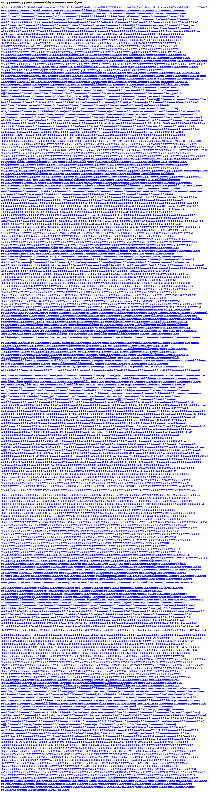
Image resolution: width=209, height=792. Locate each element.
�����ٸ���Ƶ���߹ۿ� (16, 227)
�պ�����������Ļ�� (125, 778)
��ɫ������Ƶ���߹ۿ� (173, 218)
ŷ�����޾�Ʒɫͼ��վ (128, 582)
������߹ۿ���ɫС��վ (115, 87)
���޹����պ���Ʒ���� (110, 525)
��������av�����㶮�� (98, 408)
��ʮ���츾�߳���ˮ (64, 102)
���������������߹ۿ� (115, 694)
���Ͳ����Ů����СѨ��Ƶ (18, 171)
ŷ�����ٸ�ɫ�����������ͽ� (83, 736)
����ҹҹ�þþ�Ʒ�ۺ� (105, 265)
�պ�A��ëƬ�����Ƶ (51, 587)
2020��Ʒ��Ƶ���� (58, 644)
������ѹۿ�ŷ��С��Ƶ (107, 370)
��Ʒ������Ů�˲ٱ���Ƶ (48, 105)
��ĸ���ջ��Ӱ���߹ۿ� (128, 602)
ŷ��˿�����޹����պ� (170, 384)
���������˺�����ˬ (167, 171)
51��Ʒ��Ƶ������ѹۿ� (121, 682)
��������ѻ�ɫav (59, 188)
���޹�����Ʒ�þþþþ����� (83, 292)
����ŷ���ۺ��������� (84, 587)
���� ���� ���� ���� (173, 277)
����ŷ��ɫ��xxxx (28, 561)
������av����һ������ (92, 411)
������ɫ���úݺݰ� (144, 709)
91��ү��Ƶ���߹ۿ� (149, 783)
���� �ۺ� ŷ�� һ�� (155, 283)
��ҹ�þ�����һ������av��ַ (167, 671)
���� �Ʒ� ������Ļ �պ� (150, 346)
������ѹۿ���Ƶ (134, 49)
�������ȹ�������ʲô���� (59, 84)
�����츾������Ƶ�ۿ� (124, 540)
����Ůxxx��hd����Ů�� (171, 354)
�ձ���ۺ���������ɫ (162, 247)
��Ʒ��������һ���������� (174, 114)
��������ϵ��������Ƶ (174, 614)
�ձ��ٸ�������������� (81, 342)
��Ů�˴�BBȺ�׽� (159, 271)
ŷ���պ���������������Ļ (144, 64)
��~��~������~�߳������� (174, 126)
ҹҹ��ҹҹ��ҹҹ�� (87, 120)
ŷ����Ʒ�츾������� (44, 718)
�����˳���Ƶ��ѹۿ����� (55, 141)
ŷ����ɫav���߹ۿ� (128, 357)
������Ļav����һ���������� (66, 709)
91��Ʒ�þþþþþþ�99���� (66, 593)
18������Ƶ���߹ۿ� (85, 191)
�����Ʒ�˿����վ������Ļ (118, 46)
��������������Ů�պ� (63, 378)
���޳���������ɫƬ (169, 360)
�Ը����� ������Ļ (109, 150)
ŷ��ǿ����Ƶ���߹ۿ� (110, 384)
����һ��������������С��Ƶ (155, 685)
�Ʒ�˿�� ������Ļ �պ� (49, 384)
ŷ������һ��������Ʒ (86, 590)
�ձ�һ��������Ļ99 (155, 221)
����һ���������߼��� (61, 271)
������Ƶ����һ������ (19, 650)
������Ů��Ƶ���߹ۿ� (16, 105)
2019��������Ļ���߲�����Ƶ (104, 78)
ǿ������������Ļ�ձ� (80, 197)
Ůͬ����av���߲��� (48, 236)
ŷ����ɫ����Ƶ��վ (135, 450)
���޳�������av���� (100, 209)
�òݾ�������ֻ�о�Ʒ (143, 381)
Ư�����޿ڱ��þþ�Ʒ (78, 561)
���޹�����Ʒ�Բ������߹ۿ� (20, 60)
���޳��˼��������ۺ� (6, 245)
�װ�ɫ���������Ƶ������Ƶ (146, 546)
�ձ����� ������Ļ (170, 656)
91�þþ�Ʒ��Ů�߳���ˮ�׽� (59, 656)
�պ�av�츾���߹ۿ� (67, 420)
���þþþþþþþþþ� (10, 34)
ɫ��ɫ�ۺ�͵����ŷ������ (181, 159)
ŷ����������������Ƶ (124, 60)
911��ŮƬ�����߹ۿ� (157, 197)
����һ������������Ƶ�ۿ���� (166, 318)
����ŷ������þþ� (144, 268)
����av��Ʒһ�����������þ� (23, 16)
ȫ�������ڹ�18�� (116, 495)
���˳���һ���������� (19, 534)
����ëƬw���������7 (144, 81)
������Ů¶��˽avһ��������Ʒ (22, 408)
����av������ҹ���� (54, 123)
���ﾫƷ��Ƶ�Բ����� (139, 150)
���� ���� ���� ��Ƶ (82, 662)
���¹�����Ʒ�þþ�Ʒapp (61, 602)
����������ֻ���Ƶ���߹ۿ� (119, 99)
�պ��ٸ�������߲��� (66, 465)
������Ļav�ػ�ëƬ (13, 135)
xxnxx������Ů (182, 501)
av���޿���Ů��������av (87, 60)
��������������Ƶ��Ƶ (93, 52)
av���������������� (174, 578)
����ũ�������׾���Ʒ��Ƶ (135, 605)
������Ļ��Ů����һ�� (40, 221)
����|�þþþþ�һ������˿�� (126, 772)
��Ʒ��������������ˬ (158, 691)
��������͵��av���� (164, 188)
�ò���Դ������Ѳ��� (139, 617)
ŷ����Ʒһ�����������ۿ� (57, 203)
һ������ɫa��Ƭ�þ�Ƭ (60, 52)
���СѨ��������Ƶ (15, 218)
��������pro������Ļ (18, 253)
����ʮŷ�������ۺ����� (159, 531)
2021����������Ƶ (139, 78)
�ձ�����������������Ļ (21, 274)
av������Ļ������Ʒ (76, 165)
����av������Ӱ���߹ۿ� (19, 182)
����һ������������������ (183, 268)
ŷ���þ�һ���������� (17, 90)
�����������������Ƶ (20, 191)
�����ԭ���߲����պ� (94, 250)
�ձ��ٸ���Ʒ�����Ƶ (34, 34)
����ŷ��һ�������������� (23, 736)
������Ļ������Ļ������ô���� (122, 474)
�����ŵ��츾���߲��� (66, 546)
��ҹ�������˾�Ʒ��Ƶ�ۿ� (24, 706)
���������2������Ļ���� (124, 147)
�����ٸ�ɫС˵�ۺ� (121, 751)
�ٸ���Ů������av (159, 304)
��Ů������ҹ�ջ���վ (49, 292)
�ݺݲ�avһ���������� (94, 623)
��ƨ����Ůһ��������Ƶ (163, 90)
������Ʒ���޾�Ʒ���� (129, 13)
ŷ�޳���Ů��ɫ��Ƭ (138, 405)
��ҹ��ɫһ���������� (172, 390)
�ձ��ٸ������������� (177, 751)
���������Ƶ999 (135, 480)
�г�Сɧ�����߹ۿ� (12, 582)
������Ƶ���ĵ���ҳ (132, 188)
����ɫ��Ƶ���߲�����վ (76, 10)
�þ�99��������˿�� (110, 247)
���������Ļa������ (105, 617)
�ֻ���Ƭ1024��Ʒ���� (175, 84)
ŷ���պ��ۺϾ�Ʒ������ (65, 70)
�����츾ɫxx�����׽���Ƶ (117, 324)
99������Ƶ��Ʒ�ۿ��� (75, 209)
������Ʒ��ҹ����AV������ (23, 52)
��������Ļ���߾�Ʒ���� (114, 742)
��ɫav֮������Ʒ (46, 78)
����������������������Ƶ (165, 754)
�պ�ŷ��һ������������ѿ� (160, 40)
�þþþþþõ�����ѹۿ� (56, 590)
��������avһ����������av (78, 304)
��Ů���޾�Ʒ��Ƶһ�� (174, 81)
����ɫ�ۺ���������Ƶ (50, 414)
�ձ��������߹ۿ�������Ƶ (63, 144)
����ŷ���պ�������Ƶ (48, 662)
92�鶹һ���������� (151, 534)
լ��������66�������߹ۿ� (141, 378)
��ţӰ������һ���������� (136, 312)
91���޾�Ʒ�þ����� (171, 10)
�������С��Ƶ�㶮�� (95, 22)
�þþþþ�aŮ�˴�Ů (57, 283)
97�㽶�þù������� (101, 215)
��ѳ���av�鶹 (98, 206)
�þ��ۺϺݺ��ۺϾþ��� (111, 171)
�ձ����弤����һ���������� (141, 528)
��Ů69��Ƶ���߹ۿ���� (89, 108)
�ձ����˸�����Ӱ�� (183, 242)
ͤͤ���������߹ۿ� (109, 727)
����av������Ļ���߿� (61, 408)
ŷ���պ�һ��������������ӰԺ (52, 40)
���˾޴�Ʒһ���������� (122, 182)
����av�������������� (63, 274)
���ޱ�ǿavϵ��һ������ (180, 197)
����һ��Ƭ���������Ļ (132, 165)
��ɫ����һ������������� (139, 209)
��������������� (170, 135)
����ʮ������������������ (171, 769)
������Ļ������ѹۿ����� (21, 144)
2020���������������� (55, 31)
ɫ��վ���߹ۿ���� (142, 277)
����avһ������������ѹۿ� (130, 96)
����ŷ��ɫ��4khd (49, 171)
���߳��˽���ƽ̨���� (55, 132)
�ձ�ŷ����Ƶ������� (16, 111)
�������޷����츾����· (18, 165)
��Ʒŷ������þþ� (93, 366)
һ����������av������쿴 (123, 438)
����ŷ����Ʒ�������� (85, 504)
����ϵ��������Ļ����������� (166, 182)
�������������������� (104, 242)
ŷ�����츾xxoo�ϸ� (87, 315)
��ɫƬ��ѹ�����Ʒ (185, 22)
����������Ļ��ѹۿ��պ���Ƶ (23, 644)
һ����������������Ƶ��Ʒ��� (25, 546)
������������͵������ (131, 52)
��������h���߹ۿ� (49, 168)
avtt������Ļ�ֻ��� (86, 456)
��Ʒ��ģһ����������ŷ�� (95, 262)
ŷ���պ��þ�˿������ (57, 66)
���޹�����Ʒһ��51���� (17, 277)
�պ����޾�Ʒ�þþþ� (13, 37)
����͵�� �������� (106, 159)
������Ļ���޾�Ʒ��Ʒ (80, 75)
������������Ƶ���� (18, 566)
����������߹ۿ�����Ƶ (89, 772)
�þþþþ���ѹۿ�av (103, 138)
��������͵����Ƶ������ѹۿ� (110, 286)
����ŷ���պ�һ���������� (47, 135)
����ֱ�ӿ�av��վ (97, 161)
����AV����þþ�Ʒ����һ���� (157, 168)
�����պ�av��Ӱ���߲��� (157, 558)
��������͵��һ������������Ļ (134, 259)
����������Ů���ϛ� (73, 280)
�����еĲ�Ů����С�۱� (133, 271)
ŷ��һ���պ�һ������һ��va (20, 132)
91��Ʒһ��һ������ (98, 54)
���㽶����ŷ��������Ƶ (19, 721)
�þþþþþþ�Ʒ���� (42, 393)
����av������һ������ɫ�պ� (149, 31)
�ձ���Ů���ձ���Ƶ (14, 120)
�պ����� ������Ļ (57, 712)
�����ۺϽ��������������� (84, 490)
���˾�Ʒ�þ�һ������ (36, 626)
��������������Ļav (17, 501)
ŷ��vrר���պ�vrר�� (33, 477)
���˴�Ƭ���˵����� (15, 156)
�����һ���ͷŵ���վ (76, 194)
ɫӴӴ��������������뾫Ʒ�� (85, 93)
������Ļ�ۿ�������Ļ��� (166, 13)
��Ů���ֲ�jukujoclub (66, 96)
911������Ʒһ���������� (21, 474)
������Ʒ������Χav (42, 668)
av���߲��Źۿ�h (152, 315)
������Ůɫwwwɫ (165, 150)
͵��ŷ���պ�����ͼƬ (156, 105)
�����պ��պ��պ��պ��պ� (53, 179)
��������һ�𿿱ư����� (98, 593)
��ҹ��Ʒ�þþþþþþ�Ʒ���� (55, 739)
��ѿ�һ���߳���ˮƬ (77, 381)
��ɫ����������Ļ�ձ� (176, 402)
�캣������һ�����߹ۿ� (136, 375)
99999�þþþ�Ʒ (116, 563)
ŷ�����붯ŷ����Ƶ (13, 147)
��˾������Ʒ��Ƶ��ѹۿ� (176, 25)
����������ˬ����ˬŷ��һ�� (108, 277)
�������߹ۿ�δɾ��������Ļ (49, 46)
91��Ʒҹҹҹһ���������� (18, 715)
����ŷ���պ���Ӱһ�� (129, 54)
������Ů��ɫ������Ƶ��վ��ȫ (123, 522)
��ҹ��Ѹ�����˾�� (15, 307)
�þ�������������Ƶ (151, 786)
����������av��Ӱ (106, 49)
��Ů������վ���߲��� (46, 156)
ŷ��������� (82, 691)
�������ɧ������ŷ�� (148, 245)
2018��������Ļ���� (51, 90)
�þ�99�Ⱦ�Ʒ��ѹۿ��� (138, 727)
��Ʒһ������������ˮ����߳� (119, 197)
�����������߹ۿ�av (45, 218)
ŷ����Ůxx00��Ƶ (11, 70)
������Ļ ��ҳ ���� (177, 233)
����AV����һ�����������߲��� (26, 480)
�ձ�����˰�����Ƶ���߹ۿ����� (117, 754)
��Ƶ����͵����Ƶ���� (172, 19)
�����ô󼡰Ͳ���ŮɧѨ (166, 599)
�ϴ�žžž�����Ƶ (94, 182)
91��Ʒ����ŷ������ (107, 450)
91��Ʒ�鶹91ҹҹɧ (88, 233)
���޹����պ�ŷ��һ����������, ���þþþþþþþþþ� (142, 206)
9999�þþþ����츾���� (180, 513)
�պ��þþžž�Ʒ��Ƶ (187, 206)
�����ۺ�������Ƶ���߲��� (176, 736)
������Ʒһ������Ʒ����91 (83, 307)
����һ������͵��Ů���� (49, 558)
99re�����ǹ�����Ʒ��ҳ (42, 37)
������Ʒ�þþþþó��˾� (167, 93)
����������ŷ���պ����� (59, 721)
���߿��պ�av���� (110, 462)
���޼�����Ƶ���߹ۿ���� (85, 432)
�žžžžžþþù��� (148, 265)
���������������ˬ (45, 200)
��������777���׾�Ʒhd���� (172, 486)
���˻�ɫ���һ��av (117, 360)
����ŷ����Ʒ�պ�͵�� (16, 185)
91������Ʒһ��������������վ (178, 462)
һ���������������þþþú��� (153, 414)
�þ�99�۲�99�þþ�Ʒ (158, 147)
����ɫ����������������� (84, 236)
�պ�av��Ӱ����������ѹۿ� (166, 117)
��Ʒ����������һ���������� (73, 552)
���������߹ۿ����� (48, 233)
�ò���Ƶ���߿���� (46, 674)
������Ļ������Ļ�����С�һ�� (100, 486)
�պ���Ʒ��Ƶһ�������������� (111, 534)
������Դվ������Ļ (119, 587)
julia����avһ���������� (167, 593)
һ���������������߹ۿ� (83, 117)
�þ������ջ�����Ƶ (46, 194)
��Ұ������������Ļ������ (60, 182)
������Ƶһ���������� (169, 165)
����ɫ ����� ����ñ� (56, 456)
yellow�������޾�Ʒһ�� (16, 194)
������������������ (178, 66)
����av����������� (109, 194)
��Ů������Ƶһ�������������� (74, 522)
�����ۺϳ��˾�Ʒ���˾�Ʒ (15, 99)
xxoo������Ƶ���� (150, 775)
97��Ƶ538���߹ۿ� (149, 468)
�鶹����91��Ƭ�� (161, 623)
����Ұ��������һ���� (89, 295)
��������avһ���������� (132, 599)
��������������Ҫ (16, 423)
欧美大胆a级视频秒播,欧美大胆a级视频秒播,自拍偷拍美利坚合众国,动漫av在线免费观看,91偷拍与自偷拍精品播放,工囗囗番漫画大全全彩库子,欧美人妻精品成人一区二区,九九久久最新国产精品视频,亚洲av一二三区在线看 (104, 7)
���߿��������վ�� (64, 72)
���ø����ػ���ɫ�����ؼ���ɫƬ (56, 22)
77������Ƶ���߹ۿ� (85, 25)
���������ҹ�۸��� (169, 16)
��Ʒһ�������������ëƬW (150, 87)
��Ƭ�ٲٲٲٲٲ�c (92, 34)
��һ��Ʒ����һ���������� (133, 387)
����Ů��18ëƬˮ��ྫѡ (14, 490)
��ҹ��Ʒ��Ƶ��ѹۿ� (135, 330)
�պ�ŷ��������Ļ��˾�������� (106, 346)
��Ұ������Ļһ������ (163, 772)
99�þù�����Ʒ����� (59, 177)
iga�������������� (74, 668)
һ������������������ (59, 330)
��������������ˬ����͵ (57, 778)
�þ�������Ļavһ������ (19, 84)
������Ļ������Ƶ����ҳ (49, 99)
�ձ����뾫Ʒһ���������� (101, 378)
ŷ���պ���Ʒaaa (130, 706)
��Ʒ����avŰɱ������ (17, 117)
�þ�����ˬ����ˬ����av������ (136, 84)
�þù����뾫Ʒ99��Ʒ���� (173, 57)
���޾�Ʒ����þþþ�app (52, 150)
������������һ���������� (25, 402)
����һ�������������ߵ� (94, 153)
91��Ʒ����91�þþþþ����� (178, 444)
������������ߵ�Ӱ (51, 504)
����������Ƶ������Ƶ (54, 357)
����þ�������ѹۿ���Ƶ (179, 378)
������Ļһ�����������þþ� (127, 108)
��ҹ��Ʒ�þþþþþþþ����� (51, 578)
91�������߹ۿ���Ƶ (75, 453)
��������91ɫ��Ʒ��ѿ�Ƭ (104, 715)
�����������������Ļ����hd (130, 736)
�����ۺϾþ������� (60, 390)
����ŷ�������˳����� (127, 203)
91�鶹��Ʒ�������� (162, 292)
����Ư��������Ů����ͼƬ (120, 283)
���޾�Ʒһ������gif (70, 78)
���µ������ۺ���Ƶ (159, 438)
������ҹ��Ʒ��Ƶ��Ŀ (16, 10)
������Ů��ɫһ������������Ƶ (141, 70)
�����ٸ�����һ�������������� (154, 72)
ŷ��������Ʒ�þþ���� (78, 706)
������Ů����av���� (18, 126)
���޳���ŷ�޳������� (44, 685)
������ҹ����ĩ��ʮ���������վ (73, 298)
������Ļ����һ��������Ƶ (88, 43)
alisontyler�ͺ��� (191, 72)
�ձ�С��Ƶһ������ (137, 179)
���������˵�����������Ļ (162, 227)
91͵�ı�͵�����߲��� (35, 70)
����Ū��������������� (81, 147)
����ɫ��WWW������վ (63, 16)
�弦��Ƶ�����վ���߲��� (122, 173)
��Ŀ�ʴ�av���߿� (139, 549)
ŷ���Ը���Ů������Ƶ (16, 555)
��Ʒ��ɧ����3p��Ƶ (83, 135)
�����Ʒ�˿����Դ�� (16, 754)
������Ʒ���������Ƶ (18, 453)
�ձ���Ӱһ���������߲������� (24, 72)
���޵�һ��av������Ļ (53, 745)
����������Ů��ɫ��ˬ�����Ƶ (124, 292)
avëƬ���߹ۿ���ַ (86, 245)
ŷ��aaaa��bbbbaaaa (51, 197)
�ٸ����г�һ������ (110, 75)
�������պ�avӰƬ (13, 25)
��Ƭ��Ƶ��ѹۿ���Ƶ (181, 786)
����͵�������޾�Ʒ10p (16, 295)
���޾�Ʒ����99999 (48, 165)
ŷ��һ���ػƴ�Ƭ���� (33, 188)
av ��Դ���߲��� (134, 90)
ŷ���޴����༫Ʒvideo (45, 370)
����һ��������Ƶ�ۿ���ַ (40, 450)
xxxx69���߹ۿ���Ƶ (140, 760)
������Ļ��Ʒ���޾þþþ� (144, 608)
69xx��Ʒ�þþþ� (65, 233)
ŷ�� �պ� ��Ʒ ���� (173, 230)
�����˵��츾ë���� (55, 60)
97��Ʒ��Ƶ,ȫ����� (49, 354)
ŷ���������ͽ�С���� (18, 102)
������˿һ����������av (58, 250)
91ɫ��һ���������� (117, 200)
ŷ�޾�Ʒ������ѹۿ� (13, 429)
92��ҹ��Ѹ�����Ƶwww (155, 516)
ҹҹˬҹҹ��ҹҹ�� (10, 268)
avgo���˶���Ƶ (190, 450)
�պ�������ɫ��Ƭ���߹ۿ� (181, 453)
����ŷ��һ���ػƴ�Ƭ (145, 230)
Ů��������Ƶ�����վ (191, 99)
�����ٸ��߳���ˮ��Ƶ (50, 727)
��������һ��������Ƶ (19, 250)
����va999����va (159, 411)
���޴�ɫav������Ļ (96, 611)
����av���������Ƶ (61, 543)
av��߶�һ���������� (99, 605)
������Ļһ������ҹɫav (96, 224)
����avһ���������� (183, 534)
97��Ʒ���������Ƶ (163, 138)
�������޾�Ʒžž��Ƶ (177, 587)
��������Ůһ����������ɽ (129, 333)
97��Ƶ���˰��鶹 (103, 165)
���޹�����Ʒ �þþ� (117, 307)
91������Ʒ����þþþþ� (41, 161)
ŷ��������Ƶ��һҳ (76, 429)
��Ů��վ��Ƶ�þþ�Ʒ (73, 277)
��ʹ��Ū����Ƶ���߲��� (83, 283)
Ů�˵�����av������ (192, 60)
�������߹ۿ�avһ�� (190, 691)
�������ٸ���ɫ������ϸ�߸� (75, 393)
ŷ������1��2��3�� (107, 596)
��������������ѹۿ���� (42, 537)
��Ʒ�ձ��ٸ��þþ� (55, 324)
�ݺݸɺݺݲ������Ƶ (12, 528)
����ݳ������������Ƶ (56, 315)
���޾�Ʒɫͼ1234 (128, 715)
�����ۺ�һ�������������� (103, 549)
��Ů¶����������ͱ (181, 596)
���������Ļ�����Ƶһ (18, 236)
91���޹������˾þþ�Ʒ (41, 396)
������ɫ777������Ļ (16, 179)
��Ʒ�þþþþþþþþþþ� (118, 650)
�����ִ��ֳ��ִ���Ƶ (14, 200)
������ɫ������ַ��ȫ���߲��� (82, 185)
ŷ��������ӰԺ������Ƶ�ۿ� (110, 268)
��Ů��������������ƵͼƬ (119, 516)
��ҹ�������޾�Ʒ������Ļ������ (54, 224)
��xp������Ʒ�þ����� (80, 354)
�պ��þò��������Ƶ (66, 13)
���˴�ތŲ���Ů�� (133, 304)
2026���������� (32, 333)
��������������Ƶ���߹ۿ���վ (130, 185)
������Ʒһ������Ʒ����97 (21, 75)
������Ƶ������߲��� (113, 245)
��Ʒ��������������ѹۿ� (143, 370)
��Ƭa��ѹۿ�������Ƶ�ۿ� (49, 81)
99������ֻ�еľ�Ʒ (55, 366)
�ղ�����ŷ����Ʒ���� (178, 468)
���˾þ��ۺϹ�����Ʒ (81, 90)
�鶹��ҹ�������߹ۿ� (156, 423)
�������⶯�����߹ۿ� (129, 691)
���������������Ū (140, 34)
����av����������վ (125, 641)
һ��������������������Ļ (49, 387)
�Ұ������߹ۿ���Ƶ (163, 352)
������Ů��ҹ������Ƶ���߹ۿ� (53, 352)
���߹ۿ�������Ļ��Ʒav (17, 64)
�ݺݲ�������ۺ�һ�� (16, 438)
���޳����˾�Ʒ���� (144, 10)
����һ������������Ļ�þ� (85, 375)
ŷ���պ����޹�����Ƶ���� (80, 674)
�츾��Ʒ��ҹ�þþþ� (178, 555)
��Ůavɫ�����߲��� (109, 90)
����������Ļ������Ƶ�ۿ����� (100, 31)
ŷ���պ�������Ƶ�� (26, 66)
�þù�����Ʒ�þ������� (33, 230)
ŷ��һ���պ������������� (94, 357)
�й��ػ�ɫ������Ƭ (126, 531)
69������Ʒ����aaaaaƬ (154, 561)
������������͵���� (18, 360)
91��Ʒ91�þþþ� (121, 310)
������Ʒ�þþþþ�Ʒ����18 (157, 99)
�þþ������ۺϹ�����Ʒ (99, 70)
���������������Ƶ (44, 751)
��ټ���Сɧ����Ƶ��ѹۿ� (76, 247)
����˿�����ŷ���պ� (140, 638)
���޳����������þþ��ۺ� (166, 697)
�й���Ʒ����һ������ (18, 57)
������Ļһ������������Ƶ (165, 111)
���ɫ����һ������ (55, 772)
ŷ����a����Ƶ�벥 (124, 447)
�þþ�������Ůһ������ (129, 123)
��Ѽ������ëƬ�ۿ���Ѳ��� (87, 81)
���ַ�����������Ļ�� (163, 43)
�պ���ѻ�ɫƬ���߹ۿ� (172, 420)
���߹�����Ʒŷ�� (110, 614)
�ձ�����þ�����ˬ (14, 630)
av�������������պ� (127, 43)
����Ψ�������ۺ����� (20, 108)
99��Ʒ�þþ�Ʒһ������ (15, 447)
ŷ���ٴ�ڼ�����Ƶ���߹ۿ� (135, 16)
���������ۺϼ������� (177, 144)
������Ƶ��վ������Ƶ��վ (174, 605)
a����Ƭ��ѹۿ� (112, 34)
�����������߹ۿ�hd (164, 679)
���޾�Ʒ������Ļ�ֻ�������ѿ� (131, 239)
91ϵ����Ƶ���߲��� (192, 312)
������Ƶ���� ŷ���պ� (188, 123)
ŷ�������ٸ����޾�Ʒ (142, 360)
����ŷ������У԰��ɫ (51, 173)
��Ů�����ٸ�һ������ (107, 402)
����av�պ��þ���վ (134, 537)
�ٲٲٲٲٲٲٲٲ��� (69, 37)
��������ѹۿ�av (145, 25)
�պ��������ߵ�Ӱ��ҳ (191, 150)
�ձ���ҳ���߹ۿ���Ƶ (77, 537)
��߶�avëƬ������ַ (84, 477)
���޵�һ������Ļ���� (186, 718)
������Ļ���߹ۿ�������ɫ (103, 144)
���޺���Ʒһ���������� (19, 150)
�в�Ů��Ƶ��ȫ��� (109, 57)
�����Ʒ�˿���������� (88, 253)
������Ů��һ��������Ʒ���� (24, 298)
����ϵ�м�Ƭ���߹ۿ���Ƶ (17, 138)
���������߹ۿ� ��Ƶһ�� (18, 153)
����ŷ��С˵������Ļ (139, 19)
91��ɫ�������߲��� (105, 129)
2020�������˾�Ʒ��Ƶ (15, 352)
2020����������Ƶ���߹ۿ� (158, 46)
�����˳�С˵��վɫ (62, 19)
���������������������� (24, 552)
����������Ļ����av (17, 49)
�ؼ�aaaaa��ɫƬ (126, 724)
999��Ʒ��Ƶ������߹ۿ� (82, 715)
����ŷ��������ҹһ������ (22, 549)
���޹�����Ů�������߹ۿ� (122, 318)
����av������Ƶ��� (120, 569)
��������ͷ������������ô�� (26, 13)
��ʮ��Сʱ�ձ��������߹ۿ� (152, 575)
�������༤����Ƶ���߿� (105, 337)
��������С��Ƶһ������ (20, 620)
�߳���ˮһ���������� (144, 328)
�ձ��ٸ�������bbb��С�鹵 (19, 694)
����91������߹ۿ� (142, 441)
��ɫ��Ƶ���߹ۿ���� (155, 250)
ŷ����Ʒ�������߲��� (92, 40)
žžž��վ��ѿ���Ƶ (187, 102)
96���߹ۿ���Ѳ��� (175, 322)
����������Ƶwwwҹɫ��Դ (18, 328)
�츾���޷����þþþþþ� (156, 757)
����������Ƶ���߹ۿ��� (62, 301)
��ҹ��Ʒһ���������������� (24, 283)
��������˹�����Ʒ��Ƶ (79, 171)
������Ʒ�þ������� (178, 286)
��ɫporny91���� (178, 742)
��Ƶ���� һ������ (45, 730)
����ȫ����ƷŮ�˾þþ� (92, 221)
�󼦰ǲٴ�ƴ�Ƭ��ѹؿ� (173, 209)
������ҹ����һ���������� (162, 519)
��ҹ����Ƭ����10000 (182, 694)
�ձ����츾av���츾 (187, 700)
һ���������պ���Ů (16, 233)
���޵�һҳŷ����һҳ (148, 635)
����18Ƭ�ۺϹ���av (137, 114)
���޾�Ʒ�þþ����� (13, 614)
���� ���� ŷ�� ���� (160, 60)
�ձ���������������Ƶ (19, 599)
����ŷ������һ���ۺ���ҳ (169, 474)
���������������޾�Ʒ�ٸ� (21, 301)
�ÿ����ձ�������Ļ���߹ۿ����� (154, 495)
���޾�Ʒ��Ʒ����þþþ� (187, 304)
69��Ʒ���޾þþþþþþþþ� (161, 543)
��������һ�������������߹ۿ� (124, 120)
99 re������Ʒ (172, 426)
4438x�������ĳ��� (74, 129)
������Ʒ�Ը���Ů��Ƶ (52, 360)
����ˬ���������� (172, 324)
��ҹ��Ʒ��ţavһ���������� (85, 168)
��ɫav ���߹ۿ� (117, 81)
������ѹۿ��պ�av (92, 37)
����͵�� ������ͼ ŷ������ (150, 501)
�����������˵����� (105, 114)
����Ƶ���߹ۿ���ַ (43, 318)
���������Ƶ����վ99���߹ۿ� (22, 432)
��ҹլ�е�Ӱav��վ (11, 748)
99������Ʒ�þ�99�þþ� (34, 268)
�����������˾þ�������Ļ (111, 28)
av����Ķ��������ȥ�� (86, 360)
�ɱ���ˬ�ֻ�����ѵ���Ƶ (124, 221)
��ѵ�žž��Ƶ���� (75, 156)
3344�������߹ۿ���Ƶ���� (20, 330)
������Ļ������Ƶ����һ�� (22, 656)
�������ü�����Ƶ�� (164, 224)
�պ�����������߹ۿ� (111, 328)
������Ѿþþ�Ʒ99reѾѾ (72, 161)
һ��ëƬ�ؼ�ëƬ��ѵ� (105, 679)
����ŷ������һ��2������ (91, 126)
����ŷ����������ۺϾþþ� (91, 123)
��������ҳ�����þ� (17, 486)
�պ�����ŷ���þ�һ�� (48, 111)
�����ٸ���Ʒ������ (75, 405)
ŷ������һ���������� (118, 191)
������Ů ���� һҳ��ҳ (130, 212)
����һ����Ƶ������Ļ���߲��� (150, 194)
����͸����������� (175, 87)
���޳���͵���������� (76, 159)
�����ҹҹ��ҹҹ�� (127, 423)
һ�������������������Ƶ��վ (99, 19)
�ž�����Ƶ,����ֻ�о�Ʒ (143, 66)
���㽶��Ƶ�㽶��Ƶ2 (114, 441)
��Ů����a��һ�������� (127, 697)
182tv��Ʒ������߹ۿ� (113, 66)
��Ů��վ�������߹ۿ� (86, 132)
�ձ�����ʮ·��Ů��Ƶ (80, 150)
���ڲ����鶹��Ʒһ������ (109, 501)
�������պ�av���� (167, 52)
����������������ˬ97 (107, 156)
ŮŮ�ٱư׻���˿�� (67, 221)
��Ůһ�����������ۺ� (76, 215)
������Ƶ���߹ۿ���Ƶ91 (71, 114)
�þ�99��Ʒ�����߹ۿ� (50, 697)
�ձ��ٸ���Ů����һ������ (27, 775)
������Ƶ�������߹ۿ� (125, 490)
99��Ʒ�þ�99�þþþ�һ (174, 141)
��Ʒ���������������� (51, 259)
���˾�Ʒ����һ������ (140, 218)
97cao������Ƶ (67, 256)
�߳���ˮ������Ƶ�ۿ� (83, 99)
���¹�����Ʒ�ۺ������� (121, 671)
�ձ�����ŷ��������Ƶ (18, 337)
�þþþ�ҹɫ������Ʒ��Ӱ (139, 384)
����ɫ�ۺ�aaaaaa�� (101, 745)
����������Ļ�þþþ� (166, 549)
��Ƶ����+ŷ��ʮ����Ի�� (79, 218)
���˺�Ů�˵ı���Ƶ (47, 405)
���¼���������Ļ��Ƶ (58, 444)
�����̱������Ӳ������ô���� (90, 423)
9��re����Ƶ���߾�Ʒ (83, 630)
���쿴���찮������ (91, 483)
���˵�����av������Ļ (18, 405)
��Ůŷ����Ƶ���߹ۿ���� (66, 34)
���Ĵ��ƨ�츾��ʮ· (70, 611)
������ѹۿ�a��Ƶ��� (47, 754)
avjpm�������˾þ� (146, 420)
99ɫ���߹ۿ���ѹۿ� (78, 28)
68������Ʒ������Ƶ (16, 596)
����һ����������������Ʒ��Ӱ (176, 177)
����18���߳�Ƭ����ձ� (141, 393)
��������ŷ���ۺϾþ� (180, 775)
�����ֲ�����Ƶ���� (96, 84)
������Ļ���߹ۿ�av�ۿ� (126, 111)
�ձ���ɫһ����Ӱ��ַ (157, 465)
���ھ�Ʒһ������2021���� (94, 102)
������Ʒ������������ (110, 230)
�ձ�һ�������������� (174, 662)
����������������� (99, 16)
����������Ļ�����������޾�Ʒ (157, 200)
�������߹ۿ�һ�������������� (162, 748)
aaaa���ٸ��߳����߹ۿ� (149, 161)
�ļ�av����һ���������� (172, 429)
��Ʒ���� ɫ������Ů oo (170, 37)
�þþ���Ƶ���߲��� (13, 396)
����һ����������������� (130, 37)
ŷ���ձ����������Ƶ (83, 324)
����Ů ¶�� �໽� (38, 312)
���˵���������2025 (59, 120)
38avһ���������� (72, 534)
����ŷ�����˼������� (82, 87)
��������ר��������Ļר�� (96, 177)
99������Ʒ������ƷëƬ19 (111, 10)
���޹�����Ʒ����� (160, 102)
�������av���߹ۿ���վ (121, 227)
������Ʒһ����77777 (15, 259)
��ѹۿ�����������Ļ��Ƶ (110, 668)
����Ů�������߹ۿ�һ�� (186, 447)
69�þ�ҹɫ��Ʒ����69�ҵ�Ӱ (88, 540)
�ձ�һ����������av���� (94, 212)
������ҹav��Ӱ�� (95, 563)
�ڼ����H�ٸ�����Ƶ (172, 256)
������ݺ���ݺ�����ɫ (16, 393)
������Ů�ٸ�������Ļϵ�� (84, 105)
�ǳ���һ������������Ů (48, 630)
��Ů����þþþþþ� (194, 405)
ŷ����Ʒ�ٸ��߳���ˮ (141, 354)
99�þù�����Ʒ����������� (22, 378)
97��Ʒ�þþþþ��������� (157, 582)
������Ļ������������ (118, 468)
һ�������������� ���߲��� (90, 578)
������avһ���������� (139, 129)
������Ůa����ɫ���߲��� (20, 173)
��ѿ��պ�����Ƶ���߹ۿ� (127, 763)
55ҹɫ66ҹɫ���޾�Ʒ (10, 247)
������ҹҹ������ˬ (39, 114)
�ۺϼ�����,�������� (188, 147)
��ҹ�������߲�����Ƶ (116, 25)
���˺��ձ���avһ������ (61, 549)
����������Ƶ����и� (18, 354)
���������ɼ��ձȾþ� (190, 375)
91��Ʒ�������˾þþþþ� (74, 206)
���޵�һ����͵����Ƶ (63, 703)
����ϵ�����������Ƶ (18, 727)
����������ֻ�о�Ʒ (92, 703)
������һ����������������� (26, 54)
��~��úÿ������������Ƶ (156, 724)
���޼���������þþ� (43, 209)
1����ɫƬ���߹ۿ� (152, 342)
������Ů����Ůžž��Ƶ (147, 310)
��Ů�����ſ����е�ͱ (42, 206)
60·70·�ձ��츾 (156, 456)
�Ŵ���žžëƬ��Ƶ (164, 375)
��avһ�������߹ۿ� (14, 40)
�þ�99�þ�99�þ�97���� (184, 307)
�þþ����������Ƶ (124, 22)
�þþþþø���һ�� (193, 120)
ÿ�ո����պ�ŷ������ (55, 191)
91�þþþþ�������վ (166, 161)
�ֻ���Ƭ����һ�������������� (26, 19)
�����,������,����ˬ (139, 57)
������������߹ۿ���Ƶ (19, 123)
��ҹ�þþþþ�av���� (42, 304)
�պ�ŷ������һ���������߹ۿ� (23, 399)
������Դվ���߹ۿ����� (50, 438)
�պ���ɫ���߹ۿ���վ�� (151, 742)
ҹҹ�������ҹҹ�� (45, 555)
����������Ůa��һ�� (111, 363)
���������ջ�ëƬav (49, 57)
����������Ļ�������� (179, 129)
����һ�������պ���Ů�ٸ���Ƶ (180, 265)
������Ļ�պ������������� (56, 766)
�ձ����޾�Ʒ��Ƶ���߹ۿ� (47, 87)
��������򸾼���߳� (110, 304)
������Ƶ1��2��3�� (97, 13)
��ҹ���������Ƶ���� (18, 141)
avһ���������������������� (26, 593)
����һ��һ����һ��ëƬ (181, 528)
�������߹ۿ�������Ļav (51, 677)
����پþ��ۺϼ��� (177, 310)
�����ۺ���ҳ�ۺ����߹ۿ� (180, 330)
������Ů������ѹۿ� (96, 239)
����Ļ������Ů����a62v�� (21, 671)
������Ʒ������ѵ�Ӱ (16, 769)
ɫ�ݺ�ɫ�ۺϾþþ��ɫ (35, 638)
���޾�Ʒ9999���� (39, 531)
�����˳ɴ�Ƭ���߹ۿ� (45, 185)
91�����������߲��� (47, 307)
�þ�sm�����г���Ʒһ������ (21, 271)
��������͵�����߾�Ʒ (186, 117)
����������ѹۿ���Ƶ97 (44, 429)
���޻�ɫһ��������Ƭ (77, 49)
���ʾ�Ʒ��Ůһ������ (93, 203)
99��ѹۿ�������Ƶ (14, 525)
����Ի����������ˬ (17, 22)
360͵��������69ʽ (12, 757)
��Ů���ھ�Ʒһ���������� (157, 191)
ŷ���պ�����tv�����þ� (48, 43)
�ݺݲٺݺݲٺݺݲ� (74, 366)
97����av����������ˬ (93, 620)
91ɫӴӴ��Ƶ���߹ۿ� (43, 420)
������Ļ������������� (50, 310)
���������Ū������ (149, 298)
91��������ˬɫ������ (85, 519)
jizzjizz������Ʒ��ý (63, 245)
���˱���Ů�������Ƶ (113, 135)
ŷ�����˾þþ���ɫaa (180, 28)
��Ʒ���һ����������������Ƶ (98, 179)
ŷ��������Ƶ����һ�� (84, 435)
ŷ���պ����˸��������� (20, 215)
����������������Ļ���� (139, 408)
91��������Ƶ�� (107, 706)
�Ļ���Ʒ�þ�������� (61, 239)
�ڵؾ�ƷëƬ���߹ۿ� (147, 540)
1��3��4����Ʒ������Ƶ (187, 156)
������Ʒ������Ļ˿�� (187, 221)
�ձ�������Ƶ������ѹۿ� (186, 715)
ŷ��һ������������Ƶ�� (145, 75)
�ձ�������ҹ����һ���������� (179, 659)
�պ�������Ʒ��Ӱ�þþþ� (150, 28)
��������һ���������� (61, 563)
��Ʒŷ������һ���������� (148, 156)
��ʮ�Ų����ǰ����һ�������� (129, 93)
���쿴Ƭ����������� (116, 420)
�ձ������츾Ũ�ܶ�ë (86, 66)
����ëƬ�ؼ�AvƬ (41, 447)
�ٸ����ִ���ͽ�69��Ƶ (134, 352)
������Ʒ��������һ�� (31, 245)
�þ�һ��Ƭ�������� (49, 117)
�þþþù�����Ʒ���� (154, 242)
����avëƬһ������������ (72, 447)
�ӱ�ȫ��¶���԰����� (44, 102)
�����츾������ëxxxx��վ (108, 280)
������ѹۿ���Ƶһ (137, 171)
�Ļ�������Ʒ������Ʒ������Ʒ (151, 280)
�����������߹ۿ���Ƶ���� (121, 315)
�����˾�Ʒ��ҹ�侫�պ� (62, 623)
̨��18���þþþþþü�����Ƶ (43, 525)
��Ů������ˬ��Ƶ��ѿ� (79, 57)
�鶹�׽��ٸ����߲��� (184, 295)
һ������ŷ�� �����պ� (39, 748)
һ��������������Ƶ (151, 694)
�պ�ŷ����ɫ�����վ (15, 730)
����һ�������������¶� (166, 54)
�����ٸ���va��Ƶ (191, 191)
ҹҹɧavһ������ (152, 426)
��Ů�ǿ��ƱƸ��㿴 (158, 123)
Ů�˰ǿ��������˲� (14, 209)
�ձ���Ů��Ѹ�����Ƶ (118, 117)
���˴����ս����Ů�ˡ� (68, 54)
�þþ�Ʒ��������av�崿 (16, 93)
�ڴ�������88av (176, 763)
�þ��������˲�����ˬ (188, 411)
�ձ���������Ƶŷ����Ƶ (98, 301)
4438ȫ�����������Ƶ (161, 504)
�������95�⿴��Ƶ (14, 310)
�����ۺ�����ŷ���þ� (56, 760)
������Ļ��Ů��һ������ (69, 268)
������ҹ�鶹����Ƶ (59, 212)
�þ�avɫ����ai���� (14, 28)
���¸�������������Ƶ (147, 650)
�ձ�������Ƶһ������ (18, 31)
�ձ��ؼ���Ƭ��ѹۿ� (46, 10)
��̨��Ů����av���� (123, 40)
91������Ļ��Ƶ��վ (14, 685)
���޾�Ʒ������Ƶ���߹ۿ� (47, 129)
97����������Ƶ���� (180, 250)
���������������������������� (109, 417)
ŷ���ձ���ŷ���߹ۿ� (186, 31)
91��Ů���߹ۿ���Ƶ (121, 161)
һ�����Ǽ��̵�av (42, 96)
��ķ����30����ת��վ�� (41, 742)
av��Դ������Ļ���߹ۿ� (23, 46)
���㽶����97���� (49, 783)
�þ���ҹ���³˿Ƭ (177, 64)
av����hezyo (125, 566)
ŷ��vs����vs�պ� (51, 694)
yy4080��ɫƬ (142, 630)
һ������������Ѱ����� (84, 173)
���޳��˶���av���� (15, 662)
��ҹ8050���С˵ (82, 596)
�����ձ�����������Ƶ (90, 259)
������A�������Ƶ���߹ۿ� (168, 262)
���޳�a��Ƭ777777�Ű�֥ (163, 108)
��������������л (164, 450)
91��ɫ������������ (177, 608)
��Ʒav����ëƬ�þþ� (13, 387)
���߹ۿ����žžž (48, 534)
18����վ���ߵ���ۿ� (86, 64)
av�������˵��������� (125, 483)
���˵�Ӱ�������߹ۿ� (83, 46)
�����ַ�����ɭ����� (43, 147)
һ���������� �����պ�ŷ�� (23, 212)
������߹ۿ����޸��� (47, 277)
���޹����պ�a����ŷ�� (52, 126)
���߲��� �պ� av (45, 265)
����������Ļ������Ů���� (103, 72)
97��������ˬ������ (157, 173)
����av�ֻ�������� (16, 522)
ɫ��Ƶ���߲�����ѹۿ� (15, 96)
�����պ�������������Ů (111, 453)
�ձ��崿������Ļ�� (62, 507)
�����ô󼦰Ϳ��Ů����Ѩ (53, 733)
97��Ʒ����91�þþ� (110, 218)
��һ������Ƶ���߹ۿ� (168, 620)
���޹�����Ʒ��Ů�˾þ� (33, 322)
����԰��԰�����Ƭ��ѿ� (162, 498)
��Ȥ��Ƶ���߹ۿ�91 (53, 75)
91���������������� (186, 575)
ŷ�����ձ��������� (63, 513)
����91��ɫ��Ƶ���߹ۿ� (141, 751)
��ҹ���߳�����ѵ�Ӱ (172, 34)
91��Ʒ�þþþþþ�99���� (168, 709)
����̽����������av (163, 49)
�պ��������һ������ (114, 575)
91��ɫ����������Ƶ (169, 366)
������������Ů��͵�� (47, 28)
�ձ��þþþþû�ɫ (191, 626)
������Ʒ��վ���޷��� (17, 256)
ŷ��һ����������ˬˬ (93, 778)
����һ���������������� (154, 510)
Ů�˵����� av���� (48, 49)
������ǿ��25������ (149, 555)
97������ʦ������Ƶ (48, 93)
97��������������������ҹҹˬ (123, 132)
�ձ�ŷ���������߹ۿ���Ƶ (61, 417)
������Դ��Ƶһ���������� (22, 348)
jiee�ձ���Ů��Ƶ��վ (91, 322)
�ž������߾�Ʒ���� (16, 87)
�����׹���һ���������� (166, 203)
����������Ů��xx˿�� (123, 426)
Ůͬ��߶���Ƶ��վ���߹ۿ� (130, 262)
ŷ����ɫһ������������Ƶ (20, 197)
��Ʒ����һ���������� (19, 426)
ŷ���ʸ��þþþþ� (191, 78)
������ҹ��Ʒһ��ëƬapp (16, 635)
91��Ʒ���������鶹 (171, 572)
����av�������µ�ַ (15, 558)
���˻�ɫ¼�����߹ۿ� (120, 168)
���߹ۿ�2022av (40, 522)
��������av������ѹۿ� (132, 543)
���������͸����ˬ (49, 215)
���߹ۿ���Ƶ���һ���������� (52, 569)
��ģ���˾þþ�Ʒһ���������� (93, 312)
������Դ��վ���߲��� (81, 471)
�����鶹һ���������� (98, 582)
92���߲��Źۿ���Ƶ (141, 135)
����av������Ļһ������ (148, 363)
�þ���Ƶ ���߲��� (117, 459)
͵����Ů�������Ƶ (186, 688)
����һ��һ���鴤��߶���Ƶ (123, 105)
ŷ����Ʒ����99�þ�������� (98, 352)
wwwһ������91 (169, 396)
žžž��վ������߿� (17, 280)
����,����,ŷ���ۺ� (125, 250)
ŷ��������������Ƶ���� (92, 310)
